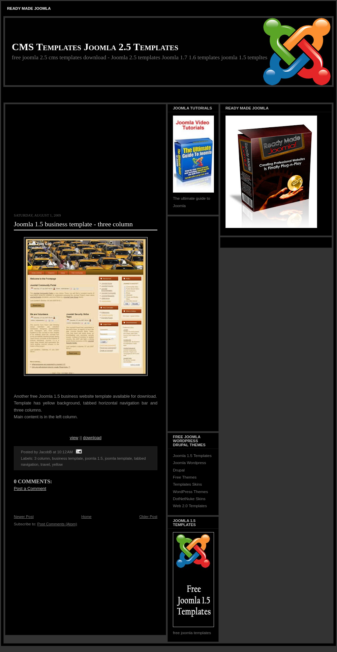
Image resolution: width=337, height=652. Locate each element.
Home (86, 517)
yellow (57, 464)
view (74, 437)
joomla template (118, 458)
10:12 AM (65, 452)
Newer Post (24, 517)
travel (45, 464)
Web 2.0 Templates (190, 505)
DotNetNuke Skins (189, 498)
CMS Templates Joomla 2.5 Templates (95, 46)
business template (67, 458)
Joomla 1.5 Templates (192, 455)
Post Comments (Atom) (57, 524)
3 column (42, 458)
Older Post (148, 517)
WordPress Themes (190, 491)
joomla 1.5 (93, 458)
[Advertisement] (168, 95)
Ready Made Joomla (29, 8)
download (92, 437)
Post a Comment (30, 488)
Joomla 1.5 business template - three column (73, 224)
